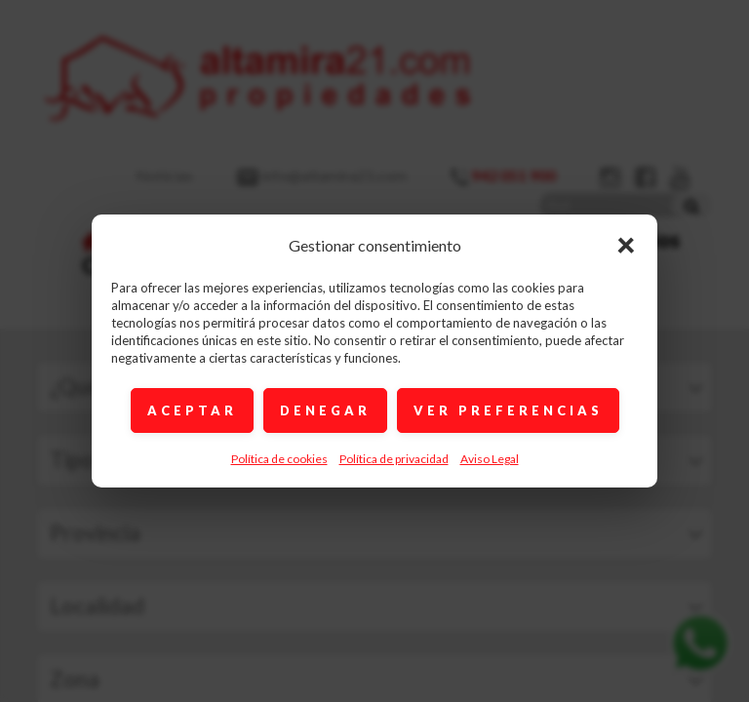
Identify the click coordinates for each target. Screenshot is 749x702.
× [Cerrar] (626, 243)
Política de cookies (279, 458)
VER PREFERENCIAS (508, 410)
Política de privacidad (394, 458)
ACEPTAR (192, 410)
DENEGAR (325, 410)
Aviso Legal (489, 458)
